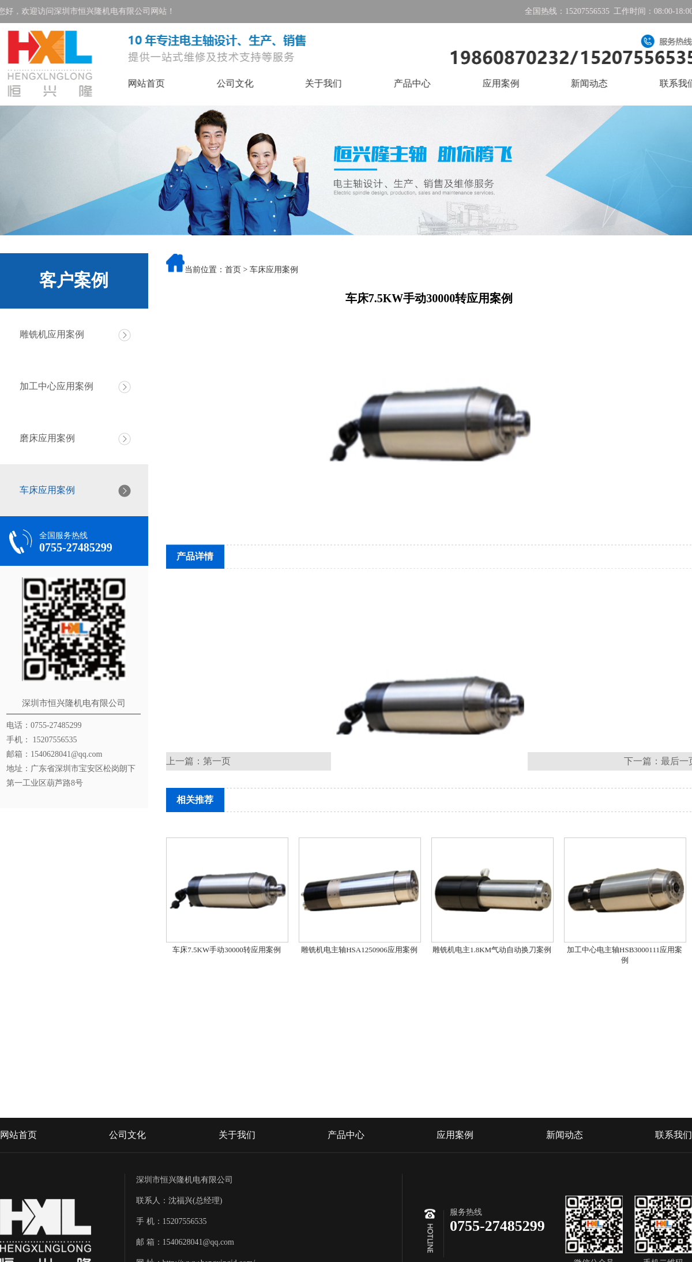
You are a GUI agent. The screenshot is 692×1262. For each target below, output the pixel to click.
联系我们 (673, 1165)
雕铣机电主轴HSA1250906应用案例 (359, 949)
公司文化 (249, 83)
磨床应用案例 (43, 438)
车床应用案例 (43, 490)
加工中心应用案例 (52, 386)
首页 (233, 270)
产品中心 (427, 83)
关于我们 (338, 83)
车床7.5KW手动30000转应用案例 (226, 949)
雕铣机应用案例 (48, 334)
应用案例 (515, 83)
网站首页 (161, 83)
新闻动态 (604, 83)
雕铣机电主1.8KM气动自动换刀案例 (491, 949)
